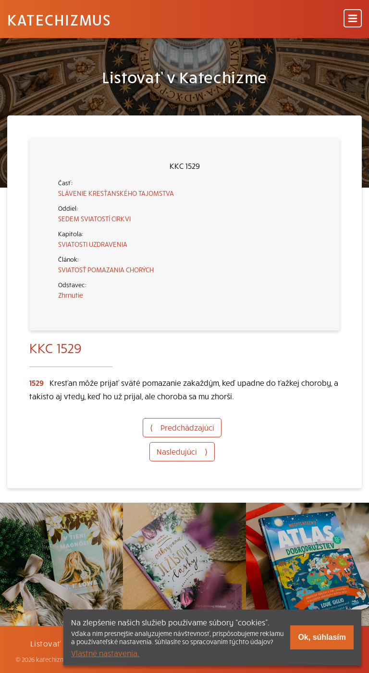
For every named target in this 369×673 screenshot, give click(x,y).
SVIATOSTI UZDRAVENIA (92, 244)
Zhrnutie (70, 295)
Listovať (45, 643)
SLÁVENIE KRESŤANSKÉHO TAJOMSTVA (116, 193)
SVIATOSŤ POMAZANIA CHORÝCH (106, 269)
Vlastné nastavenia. (105, 653)
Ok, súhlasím (322, 637)
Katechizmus (59, 19)
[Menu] (353, 19)
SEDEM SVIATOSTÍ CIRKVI (94, 218)
